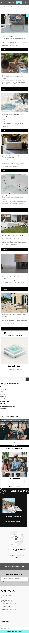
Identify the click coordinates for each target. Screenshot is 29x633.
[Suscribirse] (26, 579)
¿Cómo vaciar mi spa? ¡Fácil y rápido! (11, 275)
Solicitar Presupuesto (14, 566)
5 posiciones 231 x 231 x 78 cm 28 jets (14, 369)
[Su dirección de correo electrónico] (13, 579)
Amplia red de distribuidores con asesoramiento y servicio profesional (14, 482)
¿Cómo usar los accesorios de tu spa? (12, 75)
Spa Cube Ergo (14, 366)
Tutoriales (4, 78)
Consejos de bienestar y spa (19, 38)
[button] (13, 442)
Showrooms (14, 479)
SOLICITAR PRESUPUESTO (14, 631)
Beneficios (16, 159)
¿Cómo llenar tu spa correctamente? (11, 196)
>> (16, 333)
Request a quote (19, 3)
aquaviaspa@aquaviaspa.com (10, 598)
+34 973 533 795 (7, 595)
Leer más (4, 49)
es (26, 2)
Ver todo (14, 445)
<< (1, 333)
